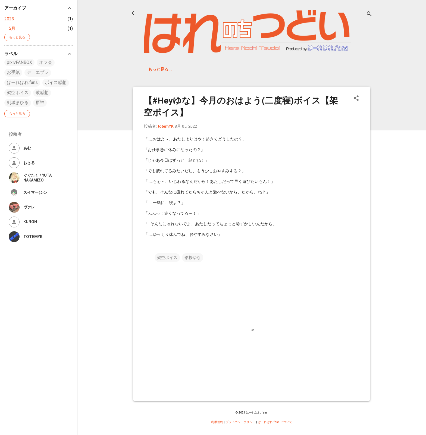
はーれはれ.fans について (275, 422)
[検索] (369, 15)
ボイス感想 (56, 82)
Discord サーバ (205, 69)
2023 (9, 18)
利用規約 (217, 422)
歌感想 (42, 92)
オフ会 (45, 62)
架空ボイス (167, 257)
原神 (40, 102)
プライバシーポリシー (240, 422)
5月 (12, 28)
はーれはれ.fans (164, 69)
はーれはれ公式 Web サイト (257, 69)
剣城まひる (18, 102)
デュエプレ (38, 72)
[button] (356, 99)
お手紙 (13, 72)
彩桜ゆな (192, 257)
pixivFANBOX (19, 62)
